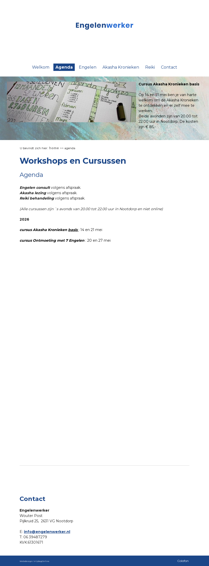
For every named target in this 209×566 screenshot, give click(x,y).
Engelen (87, 67)
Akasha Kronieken (120, 67)
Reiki (150, 67)
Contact (169, 67)
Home (54, 148)
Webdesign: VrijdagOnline (34, 561)
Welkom (40, 67)
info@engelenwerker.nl (47, 531)
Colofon (183, 561)
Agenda (64, 67)
